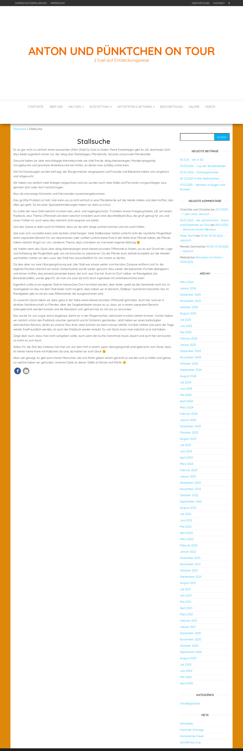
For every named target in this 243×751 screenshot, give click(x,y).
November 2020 (190, 628)
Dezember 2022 (190, 471)
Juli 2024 (185, 371)
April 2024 (186, 390)
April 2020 (186, 672)
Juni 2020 (186, 659)
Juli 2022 (185, 502)
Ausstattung (100, 106)
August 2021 (188, 571)
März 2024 (186, 396)
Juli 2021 (185, 578)
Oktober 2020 (189, 634)
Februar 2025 (188, 327)
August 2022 (188, 496)
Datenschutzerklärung (31, 3)
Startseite (35, 106)
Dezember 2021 (190, 546)
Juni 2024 (186, 377)
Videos (210, 106)
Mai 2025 (186, 321)
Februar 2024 (188, 402)
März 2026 (186, 270)
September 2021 (190, 565)
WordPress (122, 743)
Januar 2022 (188, 540)
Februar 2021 (188, 609)
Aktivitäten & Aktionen (136, 106)
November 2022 (190, 477)
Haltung (76, 106)
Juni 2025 (186, 314)
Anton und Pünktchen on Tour (121, 51)
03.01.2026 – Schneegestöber (199, 161)
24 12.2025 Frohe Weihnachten (199, 167)
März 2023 (186, 452)
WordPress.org (190, 731)
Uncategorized (190, 692)
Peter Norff (187, 224)
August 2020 (188, 647)
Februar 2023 (188, 459)
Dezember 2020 (190, 622)
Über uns (56, 106)
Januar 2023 (188, 465)
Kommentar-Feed (192, 724)
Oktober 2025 (189, 296)
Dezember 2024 (190, 339)
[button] (17, 359)
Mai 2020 (186, 665)
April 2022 (186, 521)
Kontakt (219, 3)
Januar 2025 (188, 333)
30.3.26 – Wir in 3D (192, 148)
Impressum (58, 3)
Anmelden (186, 712)
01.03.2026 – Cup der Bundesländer (203, 154)
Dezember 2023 (190, 415)
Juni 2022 (186, 509)
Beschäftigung (171, 106)
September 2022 (191, 490)
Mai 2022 (186, 515)
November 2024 (190, 346)
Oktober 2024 (189, 352)
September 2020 (191, 640)
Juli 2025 (185, 308)
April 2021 (186, 596)
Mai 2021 (185, 590)
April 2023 (186, 446)
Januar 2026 (188, 277)
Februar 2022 (188, 534)
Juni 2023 (186, 440)
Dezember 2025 (190, 283)
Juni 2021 (186, 584)
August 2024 (188, 364)
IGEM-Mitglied (201, 3)
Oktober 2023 (189, 421)
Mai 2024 (186, 383)
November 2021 (190, 553)
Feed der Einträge (192, 718)
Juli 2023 (185, 433)
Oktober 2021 (189, 559)
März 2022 (186, 527)
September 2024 (191, 358)
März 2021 (186, 603)
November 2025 (190, 289)
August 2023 (188, 427)
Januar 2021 (188, 615)
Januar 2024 (188, 408)
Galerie (194, 106)
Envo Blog (149, 743)
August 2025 (188, 302)
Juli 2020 (185, 653)
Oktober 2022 (189, 484)
